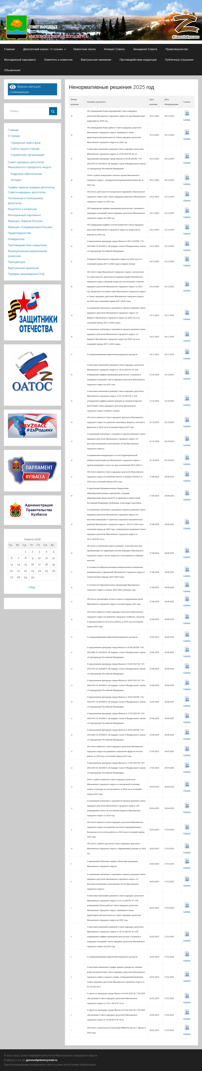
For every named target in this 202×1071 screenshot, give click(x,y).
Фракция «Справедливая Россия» (30, 227)
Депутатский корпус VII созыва (44, 49)
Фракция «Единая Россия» (25, 221)
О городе (14, 136)
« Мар (31, 587)
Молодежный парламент (20, 59)
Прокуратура (16, 262)
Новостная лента (84, 49)
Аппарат (16, 180)
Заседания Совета (145, 49)
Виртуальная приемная (96, 59)
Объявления (12, 70)
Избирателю (16, 239)
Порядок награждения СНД (26, 274)
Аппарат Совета (114, 49)
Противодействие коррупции (138, 59)
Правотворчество (176, 49)
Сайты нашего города (25, 148)
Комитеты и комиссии (58, 59)
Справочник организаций (27, 154)
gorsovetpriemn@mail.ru (41, 1060)
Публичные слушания (179, 59)
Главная (9, 49)
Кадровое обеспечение (26, 173)
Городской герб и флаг (26, 142)
